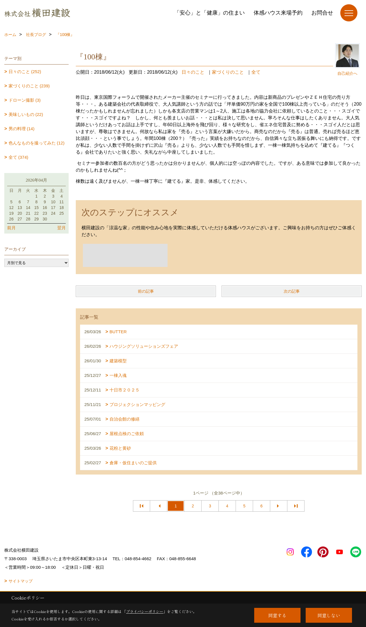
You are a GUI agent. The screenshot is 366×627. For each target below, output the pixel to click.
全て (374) (18, 157)
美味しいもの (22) (26, 114)
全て (255, 72)
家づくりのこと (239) (29, 85)
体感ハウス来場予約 (278, 13)
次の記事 (292, 291)
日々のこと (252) (25, 71)
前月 (11, 227)
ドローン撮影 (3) (25, 100)
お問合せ (322, 13)
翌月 (61, 227)
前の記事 (146, 291)
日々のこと (193, 72)
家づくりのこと (228, 72)
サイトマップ (21, 581)
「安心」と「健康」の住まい (209, 13)
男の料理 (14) (22, 128)
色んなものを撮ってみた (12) (37, 142)
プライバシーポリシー (144, 611)
